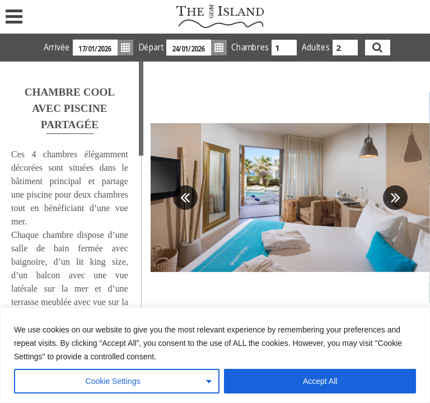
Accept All (320, 381)
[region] (215, 355)
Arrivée (56, 47)
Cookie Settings (113, 381)
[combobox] (284, 47)
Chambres (250, 47)
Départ (150, 47)
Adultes (315, 47)
